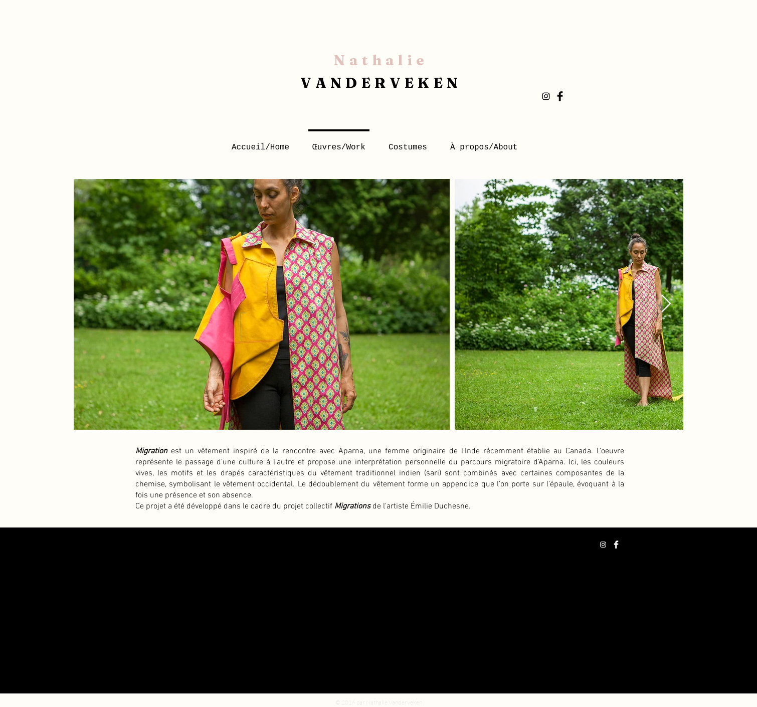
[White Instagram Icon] (603, 545)
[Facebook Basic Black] (560, 96)
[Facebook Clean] (616, 545)
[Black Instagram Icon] (546, 96)
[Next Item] (666, 304)
